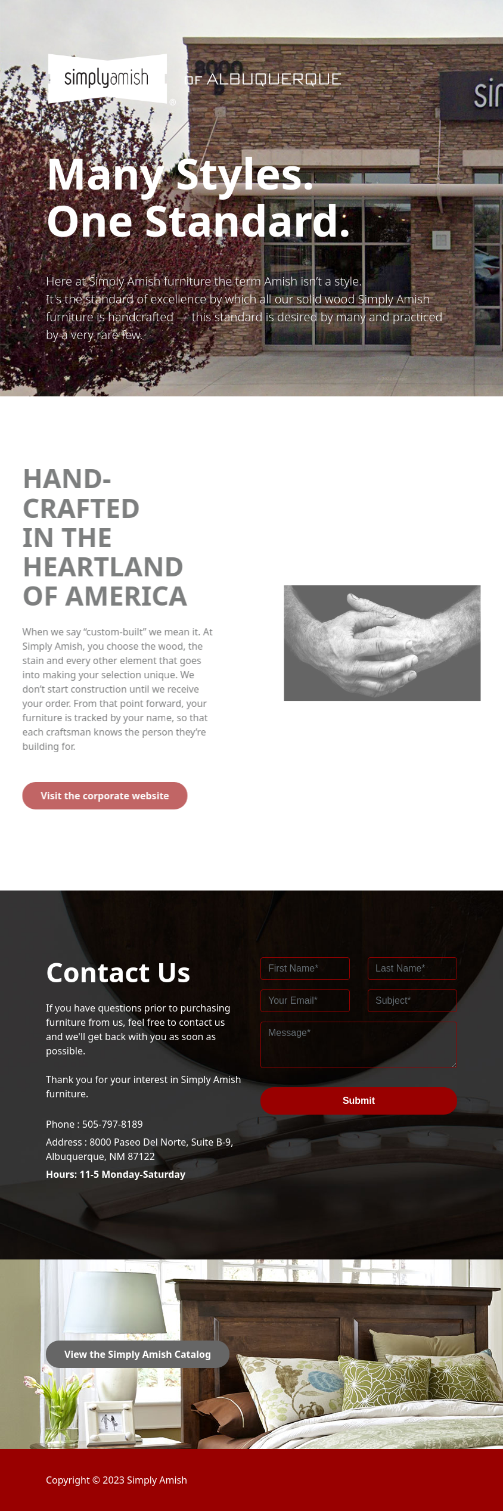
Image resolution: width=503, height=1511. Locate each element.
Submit (359, 1101)
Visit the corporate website (87, 795)
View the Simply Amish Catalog (137, 1354)
